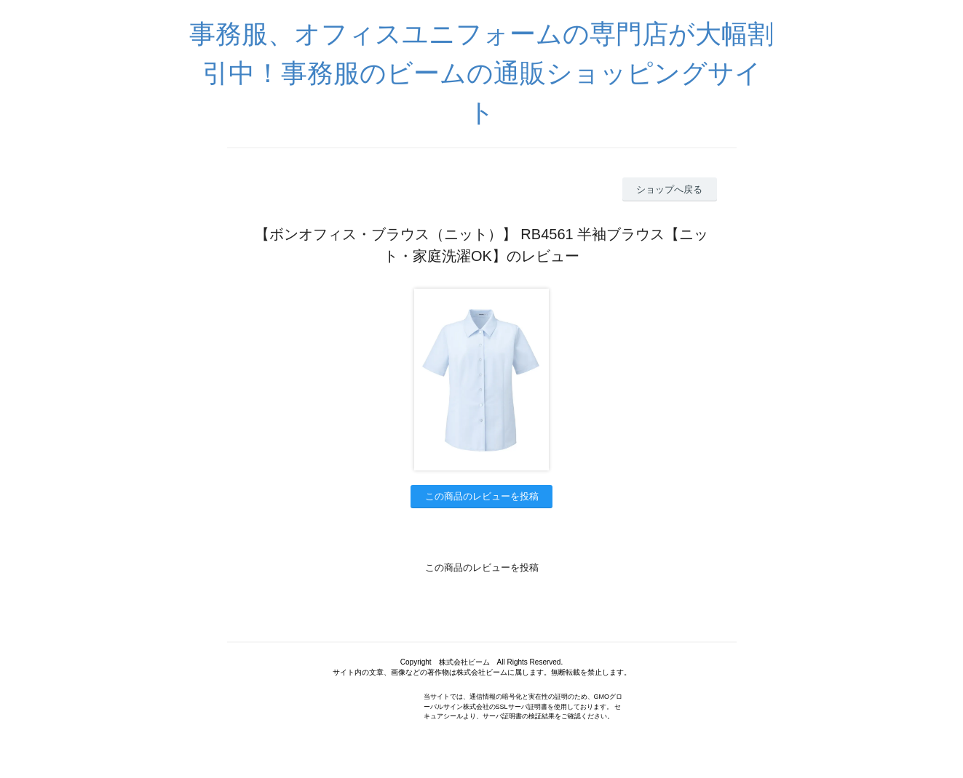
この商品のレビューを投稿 (482, 496)
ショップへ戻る (669, 189)
